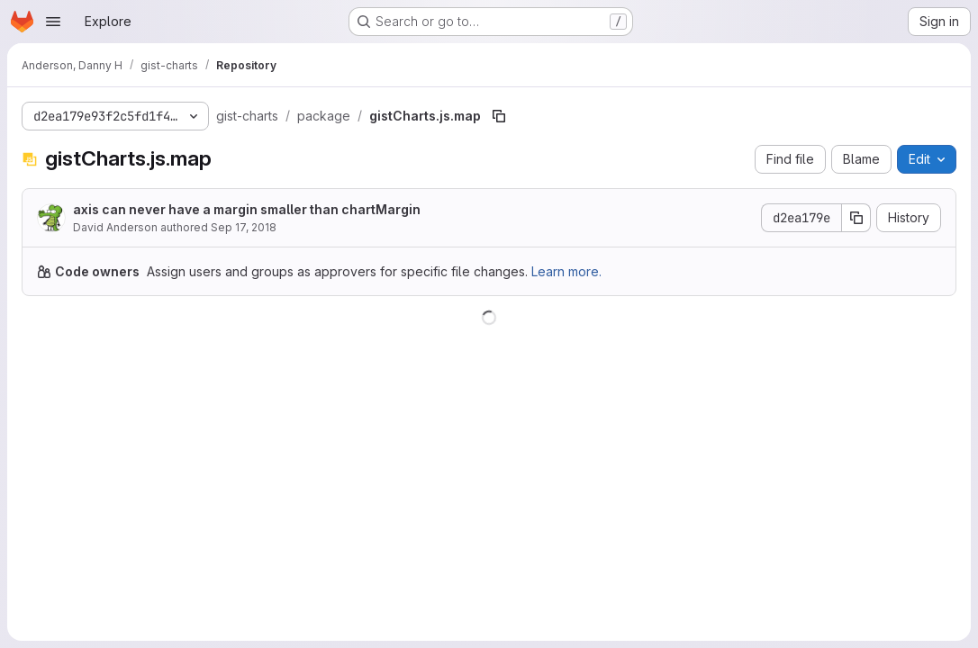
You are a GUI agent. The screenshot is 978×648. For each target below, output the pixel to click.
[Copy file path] (498, 116)
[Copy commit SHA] (856, 217)
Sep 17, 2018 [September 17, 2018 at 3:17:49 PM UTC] (243, 227)
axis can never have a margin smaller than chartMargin (247, 209)
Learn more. (566, 271)
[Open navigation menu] (53, 21)
